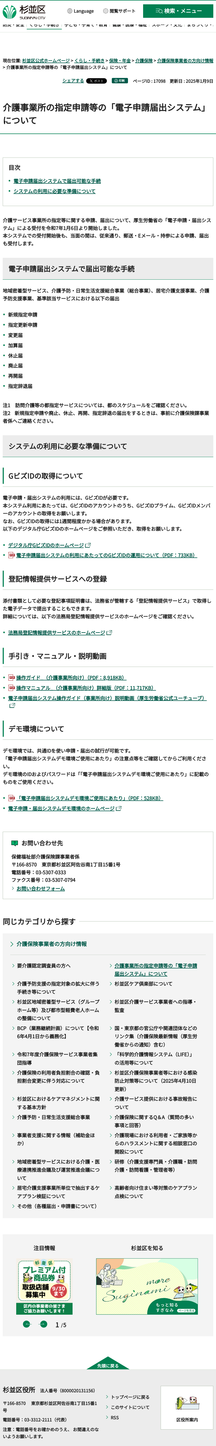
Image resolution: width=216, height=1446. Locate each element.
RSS (115, 1402)
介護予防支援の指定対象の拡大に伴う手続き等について (58, 972)
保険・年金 (120, 45)
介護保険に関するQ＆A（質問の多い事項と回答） (154, 1105)
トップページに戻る (130, 1381)
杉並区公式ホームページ (46, 45)
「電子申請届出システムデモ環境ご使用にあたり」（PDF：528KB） (89, 782)
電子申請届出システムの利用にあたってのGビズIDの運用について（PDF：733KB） (106, 539)
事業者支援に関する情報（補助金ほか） (56, 1123)
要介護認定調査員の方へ (43, 949)
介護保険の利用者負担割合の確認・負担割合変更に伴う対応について (58, 1061)
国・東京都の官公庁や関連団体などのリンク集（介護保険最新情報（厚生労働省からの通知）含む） (155, 1020)
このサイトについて (130, 1392)
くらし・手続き (89, 45)
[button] (81, 10)
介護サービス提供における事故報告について (155, 1087)
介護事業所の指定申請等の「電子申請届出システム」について (155, 954)
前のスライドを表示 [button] (26, 1308)
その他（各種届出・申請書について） (58, 1190)
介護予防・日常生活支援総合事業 (53, 1101)
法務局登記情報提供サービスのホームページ (60, 616)
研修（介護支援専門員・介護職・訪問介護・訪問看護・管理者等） (155, 1150)
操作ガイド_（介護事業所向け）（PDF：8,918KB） (71, 662)
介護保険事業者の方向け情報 (185, 45)
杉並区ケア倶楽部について (143, 967)
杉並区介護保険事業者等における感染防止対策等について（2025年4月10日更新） (155, 1065)
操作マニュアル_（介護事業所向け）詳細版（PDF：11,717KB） (86, 672)
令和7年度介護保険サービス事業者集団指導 (57, 1043)
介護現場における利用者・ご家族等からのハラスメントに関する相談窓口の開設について (155, 1127)
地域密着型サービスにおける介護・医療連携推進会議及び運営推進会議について (58, 1154)
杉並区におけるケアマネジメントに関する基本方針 (58, 1087)
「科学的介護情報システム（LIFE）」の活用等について (154, 1043)
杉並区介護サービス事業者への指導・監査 (155, 990)
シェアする (73, 65)
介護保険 (144, 45)
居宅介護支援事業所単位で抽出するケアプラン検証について (58, 1176)
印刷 (122, 65)
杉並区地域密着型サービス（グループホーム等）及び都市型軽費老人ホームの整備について (58, 994)
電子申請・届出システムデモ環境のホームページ (65, 792)
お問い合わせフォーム (40, 872)
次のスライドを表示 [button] (43, 1308)
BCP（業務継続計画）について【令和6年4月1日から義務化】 (58, 1016)
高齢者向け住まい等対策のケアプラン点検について (155, 1176)
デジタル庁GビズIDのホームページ (49, 529)
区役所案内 (187, 1404)
